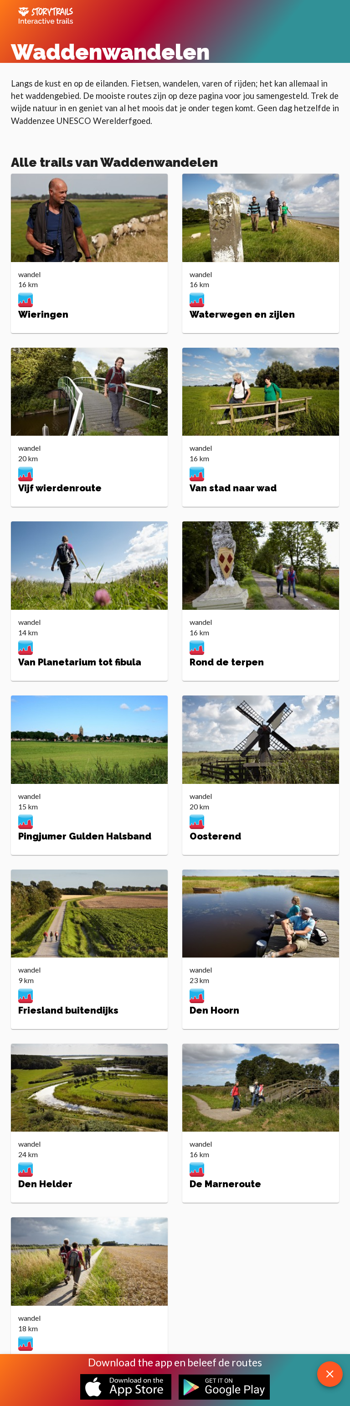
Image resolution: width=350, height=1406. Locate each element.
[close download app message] (330, 1374)
